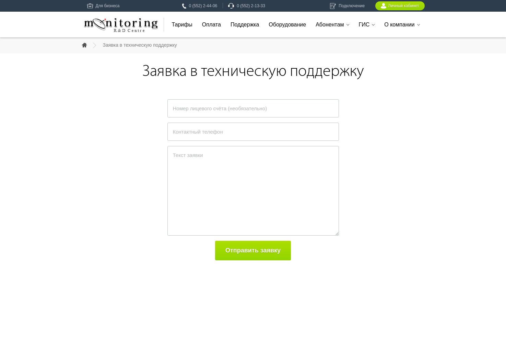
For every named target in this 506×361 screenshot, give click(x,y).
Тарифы (182, 24)
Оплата (211, 24)
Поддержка (245, 24)
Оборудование (287, 24)
